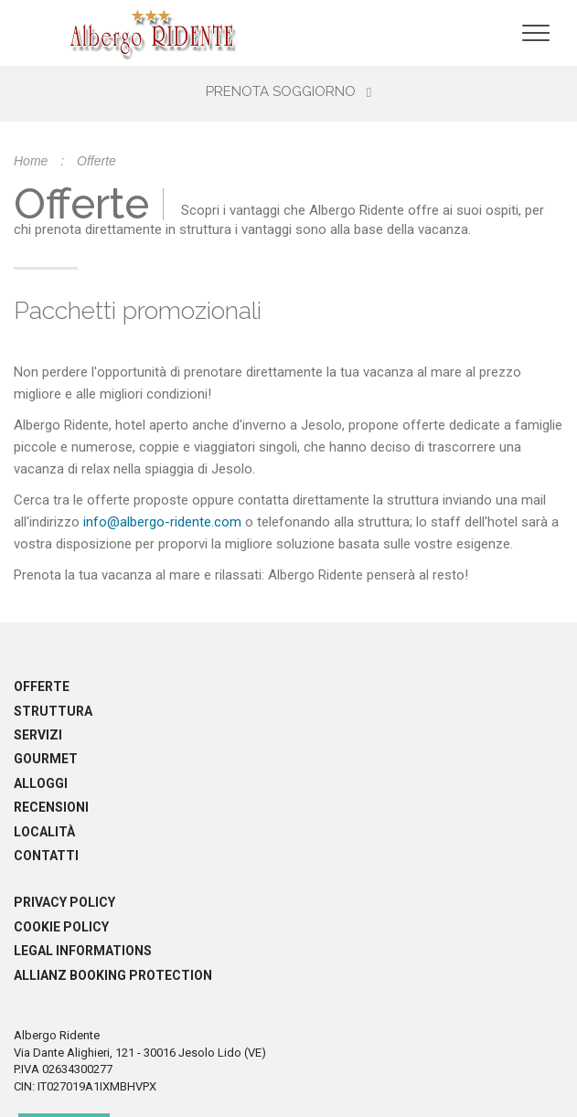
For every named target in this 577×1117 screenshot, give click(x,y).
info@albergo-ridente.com (162, 522)
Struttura (53, 711)
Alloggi (41, 783)
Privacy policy (64, 902)
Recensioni (51, 807)
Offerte (41, 686)
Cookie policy (61, 927)
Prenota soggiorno (288, 91)
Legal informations (83, 950)
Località (44, 831)
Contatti (46, 855)
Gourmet (46, 758)
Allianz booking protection (113, 975)
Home (31, 161)
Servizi (38, 735)
